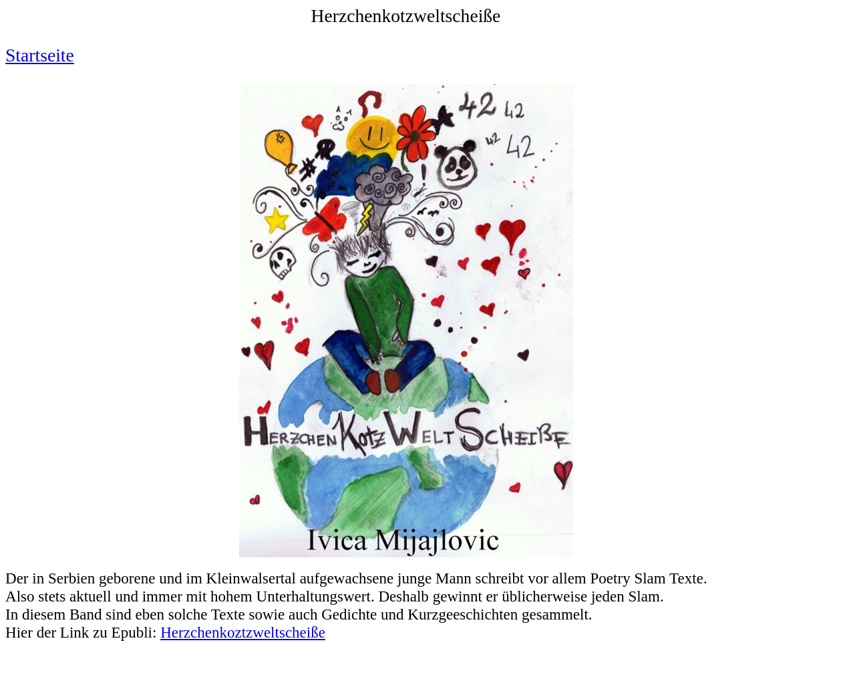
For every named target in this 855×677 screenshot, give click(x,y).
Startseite (39, 55)
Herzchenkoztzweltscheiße (242, 632)
